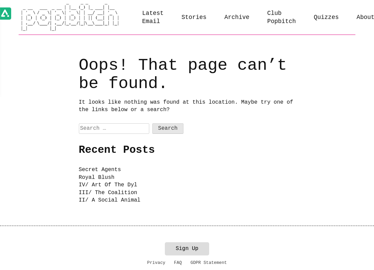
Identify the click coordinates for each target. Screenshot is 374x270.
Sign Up (187, 249)
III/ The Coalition (108, 193)
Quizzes (326, 17)
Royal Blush (97, 177)
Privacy (156, 262)
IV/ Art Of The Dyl (108, 185)
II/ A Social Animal (109, 200)
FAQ (178, 262)
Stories (193, 17)
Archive (236, 17)
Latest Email (152, 17)
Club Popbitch (281, 17)
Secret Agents (100, 170)
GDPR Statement (209, 262)
